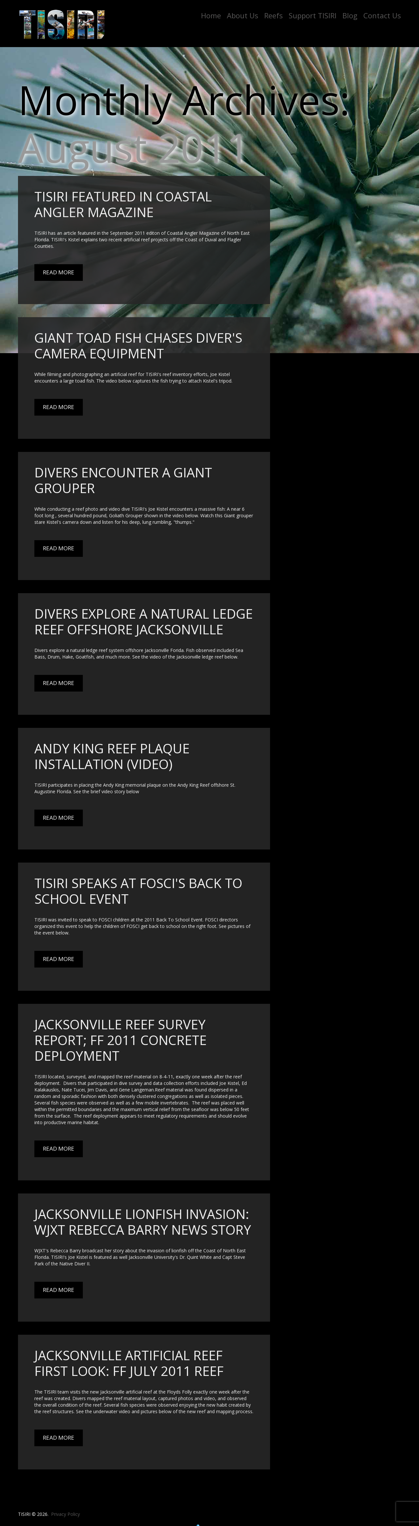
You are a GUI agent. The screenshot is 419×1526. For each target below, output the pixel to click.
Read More (58, 272)
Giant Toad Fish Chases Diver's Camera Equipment (138, 345)
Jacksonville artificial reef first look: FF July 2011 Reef (129, 1363)
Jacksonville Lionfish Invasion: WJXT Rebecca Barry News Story (142, 1222)
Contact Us (382, 15)
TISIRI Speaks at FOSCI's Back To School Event (138, 891)
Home (211, 15)
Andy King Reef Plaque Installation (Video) (112, 756)
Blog (349, 15)
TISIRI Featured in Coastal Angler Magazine (123, 204)
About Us (242, 15)
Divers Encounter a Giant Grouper (123, 480)
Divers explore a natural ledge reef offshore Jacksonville (143, 621)
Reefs (273, 15)
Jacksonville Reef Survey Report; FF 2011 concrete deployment (120, 1040)
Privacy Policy (65, 1514)
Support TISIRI (313, 15)
